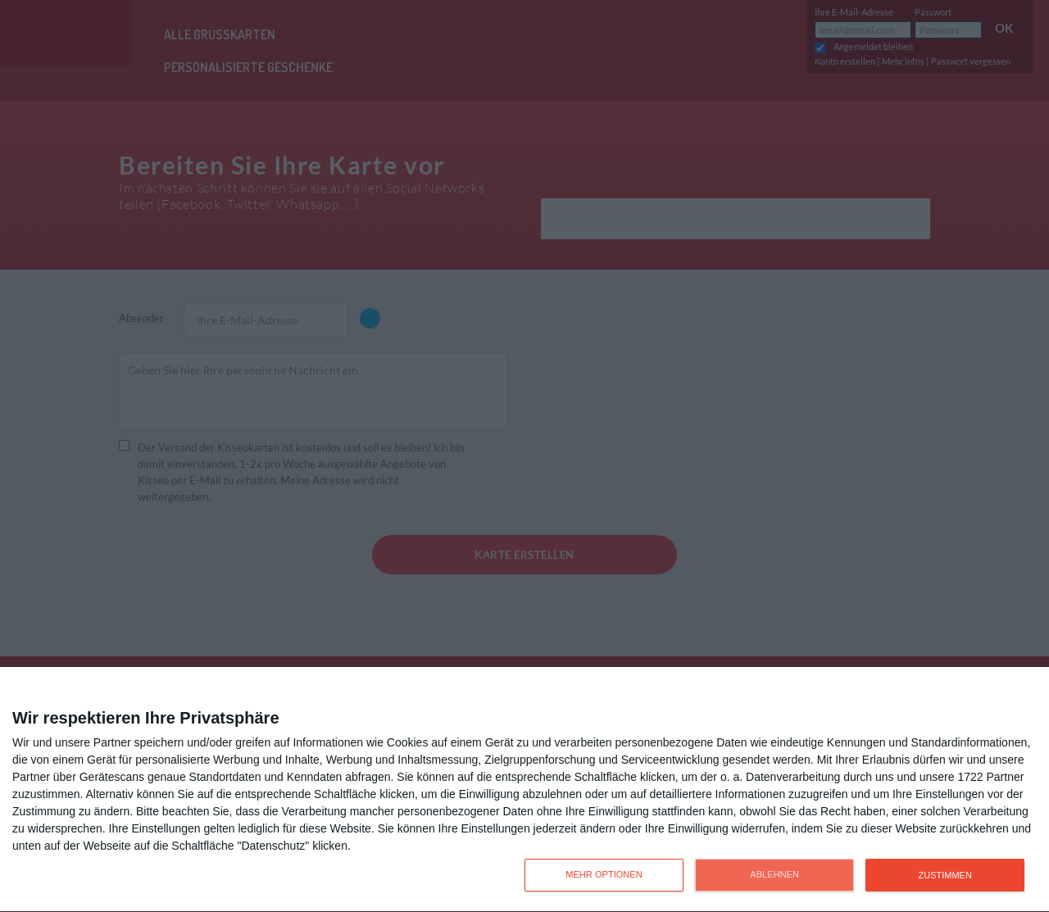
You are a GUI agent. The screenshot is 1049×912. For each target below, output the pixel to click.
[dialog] (524, 790)
